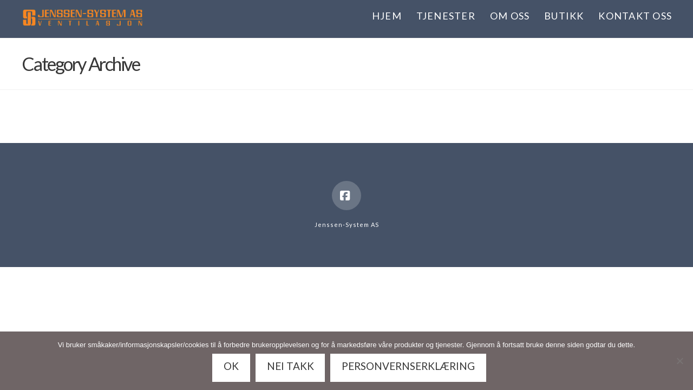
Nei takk (290, 366)
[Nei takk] (679, 360)
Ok (231, 366)
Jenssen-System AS (347, 224)
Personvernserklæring (408, 366)
